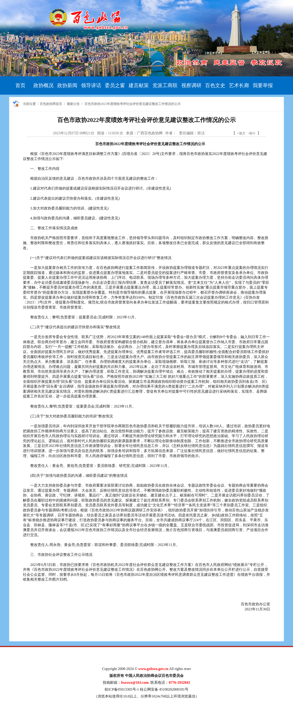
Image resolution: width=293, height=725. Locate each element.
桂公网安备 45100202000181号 (164, 689)
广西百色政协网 (150, 133)
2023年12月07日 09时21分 (73, 133)
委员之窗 (115, 85)
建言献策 (139, 85)
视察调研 (191, 85)
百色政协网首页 (51, 104)
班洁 (201, 133)
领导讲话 (91, 85)
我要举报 (263, 85)
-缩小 (252, 133)
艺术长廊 (239, 85)
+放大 (241, 133)
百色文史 (215, 85)
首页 (20, 85)
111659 (113, 133)
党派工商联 (165, 85)
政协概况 (43, 85)
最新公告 (73, 104)
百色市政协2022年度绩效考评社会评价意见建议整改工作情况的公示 (132, 104)
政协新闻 (67, 85)
